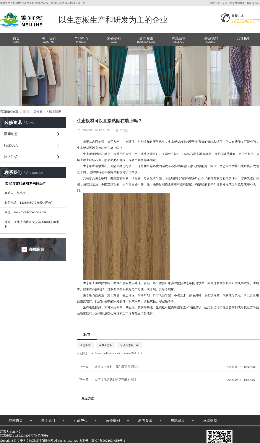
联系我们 (211, 40)
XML (257, 3)
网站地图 (240, 3)
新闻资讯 (146, 40)
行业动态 (11, 145)
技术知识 (55, 111)
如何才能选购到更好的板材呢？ (115, 379)
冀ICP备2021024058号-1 (108, 440)
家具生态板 (105, 345)
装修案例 (114, 40)
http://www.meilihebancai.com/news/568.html (116, 353)
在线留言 (178, 40)
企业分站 (227, 3)
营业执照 (244, 38)
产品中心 (81, 40)
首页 (16, 40)
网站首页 (16, 420)
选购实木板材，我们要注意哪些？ (117, 366)
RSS (250, 3)
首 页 (26, 111)
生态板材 (85, 345)
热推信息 (215, 3)
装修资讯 (39, 111)
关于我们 (48, 40)
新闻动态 (11, 134)
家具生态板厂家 (129, 345)
